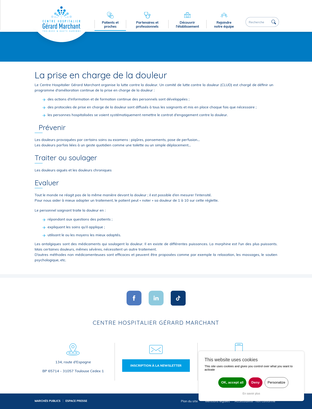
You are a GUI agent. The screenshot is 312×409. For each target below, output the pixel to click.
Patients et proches (110, 24)
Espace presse (76, 400)
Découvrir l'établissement (187, 24)
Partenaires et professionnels (147, 24)
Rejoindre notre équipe (224, 24)
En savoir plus (251, 393)
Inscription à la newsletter (155, 365)
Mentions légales (217, 401)
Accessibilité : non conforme (255, 401)
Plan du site (189, 401)
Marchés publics (47, 400)
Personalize (276, 382)
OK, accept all (232, 382)
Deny (255, 382)
